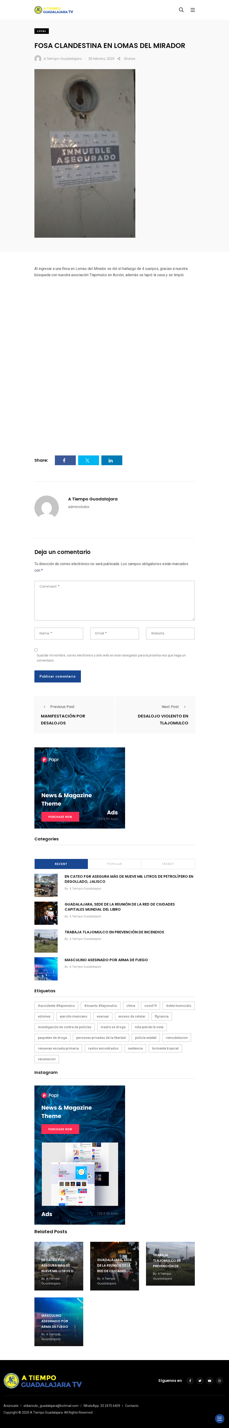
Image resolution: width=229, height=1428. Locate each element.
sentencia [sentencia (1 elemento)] (135, 1048)
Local (41, 31)
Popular (114, 864)
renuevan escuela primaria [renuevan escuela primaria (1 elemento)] (58, 1048)
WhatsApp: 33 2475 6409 (101, 1406)
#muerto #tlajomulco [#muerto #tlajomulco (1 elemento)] (100, 1006)
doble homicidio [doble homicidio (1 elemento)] (178, 1006)
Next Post (175, 706)
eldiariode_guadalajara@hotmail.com (51, 1406)
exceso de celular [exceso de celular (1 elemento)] (132, 1016)
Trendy (168, 864)
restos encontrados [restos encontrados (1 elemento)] (103, 1048)
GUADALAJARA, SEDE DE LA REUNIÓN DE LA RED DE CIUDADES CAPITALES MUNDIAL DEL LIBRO (120, 906)
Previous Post (58, 706)
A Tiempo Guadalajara (93, 499)
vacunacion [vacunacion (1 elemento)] (47, 1059)
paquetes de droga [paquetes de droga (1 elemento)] (52, 1038)
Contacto (132, 1406)
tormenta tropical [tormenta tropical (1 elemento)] (165, 1048)
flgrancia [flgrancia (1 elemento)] (162, 1016)
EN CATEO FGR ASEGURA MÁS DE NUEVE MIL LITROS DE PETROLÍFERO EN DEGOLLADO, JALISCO (129, 879)
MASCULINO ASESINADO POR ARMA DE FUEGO (106, 959)
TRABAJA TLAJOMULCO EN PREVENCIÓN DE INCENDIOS (114, 932)
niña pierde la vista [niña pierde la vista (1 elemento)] (149, 1027)
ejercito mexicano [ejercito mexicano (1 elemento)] (73, 1016)
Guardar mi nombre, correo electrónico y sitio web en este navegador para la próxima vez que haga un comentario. (111, 657)
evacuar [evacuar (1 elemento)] (103, 1016)
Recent (61, 864)
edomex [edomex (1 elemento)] (44, 1016)
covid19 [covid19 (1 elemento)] (150, 1006)
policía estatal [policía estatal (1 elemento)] (145, 1038)
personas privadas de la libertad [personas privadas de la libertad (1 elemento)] (101, 1038)
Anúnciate (11, 1406)
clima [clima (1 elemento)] (130, 1006)
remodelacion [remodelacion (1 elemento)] (177, 1038)
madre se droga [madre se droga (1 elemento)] (113, 1027)
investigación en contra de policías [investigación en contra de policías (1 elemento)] (64, 1027)
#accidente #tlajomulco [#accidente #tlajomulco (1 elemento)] (56, 1006)
